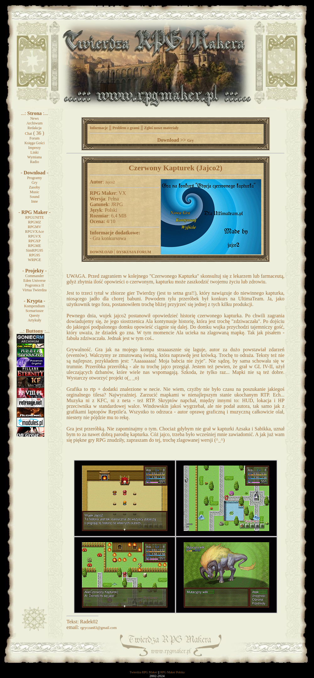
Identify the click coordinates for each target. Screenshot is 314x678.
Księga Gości (34, 143)
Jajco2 (110, 182)
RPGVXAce (34, 231)
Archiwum (34, 123)
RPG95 (34, 255)
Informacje (99, 128)
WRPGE (34, 260)
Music (34, 192)
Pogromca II (34, 285)
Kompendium (34, 306)
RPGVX (34, 236)
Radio (34, 162)
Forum (35, 138)
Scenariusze (34, 311)
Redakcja (35, 128)
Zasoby (34, 187)
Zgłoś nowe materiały (161, 128)
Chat (28, 133)
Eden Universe (34, 280)
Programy (34, 178)
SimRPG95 (34, 250)
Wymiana (34, 157)
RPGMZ (34, 222)
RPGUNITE (34, 217)
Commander (34, 276)
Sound (34, 196)
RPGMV (34, 227)
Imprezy (34, 147)
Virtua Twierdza (34, 290)
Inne (34, 201)
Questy (34, 315)
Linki (34, 152)
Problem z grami (125, 128)
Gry (35, 182)
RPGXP (34, 241)
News (34, 118)
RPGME (34, 245)
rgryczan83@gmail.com (98, 628)
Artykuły (34, 320)
